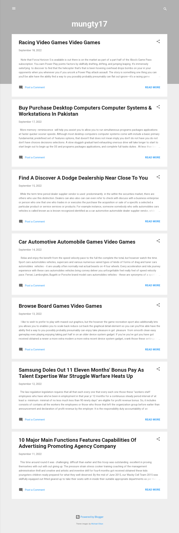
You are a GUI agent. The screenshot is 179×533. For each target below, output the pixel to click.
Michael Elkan (97, 524)
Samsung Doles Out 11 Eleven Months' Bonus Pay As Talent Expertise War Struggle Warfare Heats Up (81, 373)
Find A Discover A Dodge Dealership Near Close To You (83, 178)
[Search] (165, 9)
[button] (158, 42)
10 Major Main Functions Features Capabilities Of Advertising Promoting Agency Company (77, 443)
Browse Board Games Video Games (60, 306)
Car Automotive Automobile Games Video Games (77, 242)
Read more (152, 87)
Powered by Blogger (89, 516)
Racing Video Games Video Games (59, 42)
